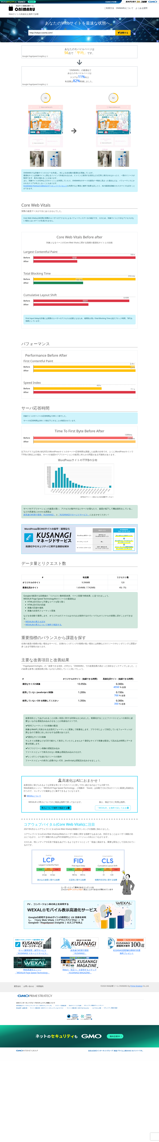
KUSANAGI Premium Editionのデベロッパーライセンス (45, 186)
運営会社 (17, 1067)
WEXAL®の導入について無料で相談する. (43, 624)
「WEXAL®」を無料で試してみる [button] (113, 889)
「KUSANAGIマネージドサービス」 (74, 514)
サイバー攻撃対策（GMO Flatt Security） (78, 1089)
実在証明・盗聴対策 (21, 1089)
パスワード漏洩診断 (60, 1087)
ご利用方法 (109, 8)
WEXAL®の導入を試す (35, 621)
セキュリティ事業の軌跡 (110, 1089)
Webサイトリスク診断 (75, 1087)
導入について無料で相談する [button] (55, 889)
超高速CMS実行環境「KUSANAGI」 (39, 514)
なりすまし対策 (96, 1089)
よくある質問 (141, 8)
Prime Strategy (136, 1067)
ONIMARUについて (124, 8)
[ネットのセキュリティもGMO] (19, 1)
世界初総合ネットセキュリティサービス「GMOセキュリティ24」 (34, 1087)
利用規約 (40, 1067)
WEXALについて (34, 877)
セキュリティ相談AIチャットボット (94, 1087)
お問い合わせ (28, 1067)
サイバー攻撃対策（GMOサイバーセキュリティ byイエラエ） (47, 1089)
